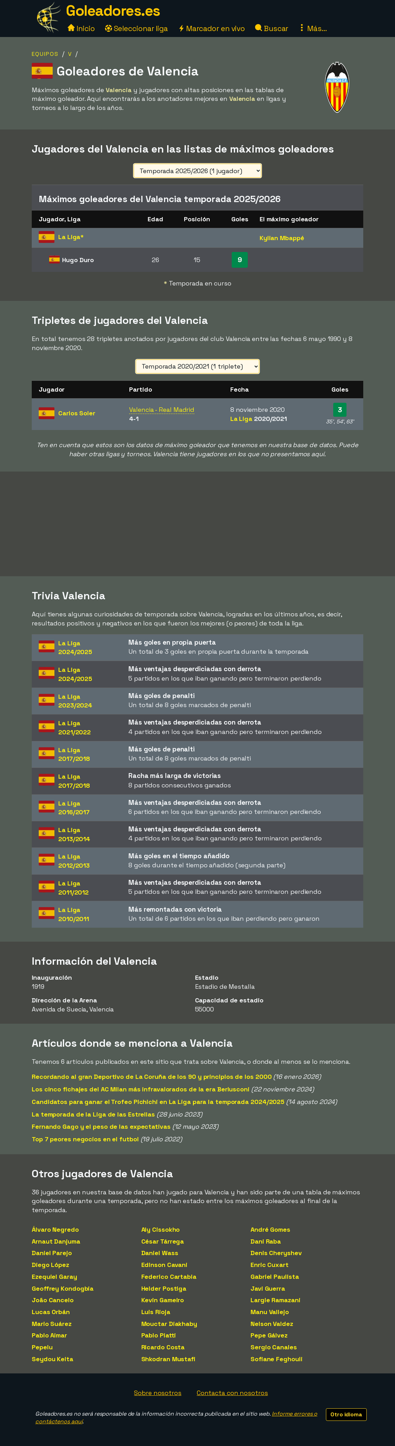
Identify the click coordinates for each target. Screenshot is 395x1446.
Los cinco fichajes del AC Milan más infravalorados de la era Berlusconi (140, 1089)
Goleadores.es (113, 10)
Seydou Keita (52, 1359)
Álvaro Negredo (55, 1229)
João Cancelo (53, 1300)
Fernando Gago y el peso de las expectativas (101, 1126)
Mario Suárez (52, 1324)
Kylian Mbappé (282, 238)
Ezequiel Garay (54, 1277)
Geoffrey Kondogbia (63, 1288)
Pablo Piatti (158, 1335)
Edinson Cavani (164, 1265)
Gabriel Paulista (275, 1277)
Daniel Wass (159, 1253)
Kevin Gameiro (162, 1300)
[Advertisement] (197, 524)
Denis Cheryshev (276, 1253)
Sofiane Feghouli (276, 1359)
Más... (312, 28)
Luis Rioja (155, 1312)
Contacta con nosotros (232, 1393)
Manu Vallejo (270, 1312)
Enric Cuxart (270, 1265)
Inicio (81, 28)
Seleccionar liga (136, 28)
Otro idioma (346, 1414)
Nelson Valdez (272, 1324)
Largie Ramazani (275, 1300)
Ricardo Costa (163, 1347)
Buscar (271, 28)
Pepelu (42, 1347)
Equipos (45, 54)
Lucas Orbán (51, 1312)
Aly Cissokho (160, 1229)
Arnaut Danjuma (56, 1241)
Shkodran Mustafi (168, 1359)
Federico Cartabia (168, 1277)
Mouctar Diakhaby (169, 1324)
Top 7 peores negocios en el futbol (85, 1139)
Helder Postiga (164, 1288)
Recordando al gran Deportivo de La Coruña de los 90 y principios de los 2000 (151, 1077)
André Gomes (270, 1229)
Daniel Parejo (52, 1253)
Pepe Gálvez (269, 1335)
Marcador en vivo (211, 28)
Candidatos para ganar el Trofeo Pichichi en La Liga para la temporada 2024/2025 (158, 1102)
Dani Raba (266, 1241)
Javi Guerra (268, 1288)
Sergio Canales (274, 1347)
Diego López (50, 1265)
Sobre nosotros (157, 1393)
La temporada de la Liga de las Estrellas (93, 1114)
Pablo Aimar (49, 1335)
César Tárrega (162, 1241)
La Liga (258, 419)
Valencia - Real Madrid (161, 410)
